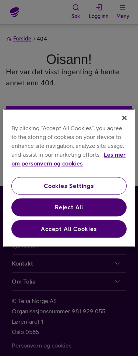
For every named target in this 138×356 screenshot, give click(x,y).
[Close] (124, 118)
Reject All (69, 207)
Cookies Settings (69, 185)
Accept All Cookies (69, 228)
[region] (68, 178)
